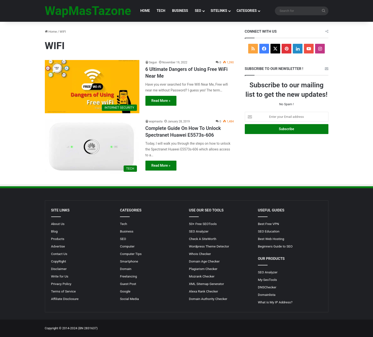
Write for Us (59, 276)
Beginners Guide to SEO (275, 246)
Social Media (129, 299)
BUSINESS (180, 11)
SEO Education (268, 231)
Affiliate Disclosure (65, 299)
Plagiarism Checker (203, 269)
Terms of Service (63, 291)
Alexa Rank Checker (203, 291)
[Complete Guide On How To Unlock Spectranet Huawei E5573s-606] (92, 146)
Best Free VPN (268, 224)
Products (57, 239)
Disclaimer (59, 269)
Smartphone (129, 261)
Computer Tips (131, 254)
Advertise (58, 246)
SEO (198, 11)
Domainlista (267, 295)
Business (126, 231)
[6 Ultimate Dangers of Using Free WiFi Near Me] (92, 86)
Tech (123, 224)
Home (51, 31)
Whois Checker (200, 254)
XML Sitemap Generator (206, 284)
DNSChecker (267, 287)
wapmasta (156, 121)
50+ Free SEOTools (203, 224)
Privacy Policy (61, 284)
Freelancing (128, 276)
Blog (54, 231)
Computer (127, 246)
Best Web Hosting (271, 239)
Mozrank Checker (201, 276)
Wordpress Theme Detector (209, 246)
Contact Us (59, 254)
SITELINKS (219, 11)
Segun (153, 62)
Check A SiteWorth (202, 239)
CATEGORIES (247, 11)
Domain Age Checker (204, 261)
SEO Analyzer (199, 231)
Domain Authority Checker (208, 299)
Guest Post (128, 284)
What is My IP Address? (275, 302)
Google (125, 291)
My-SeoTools (267, 280)
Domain (125, 269)
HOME (145, 11)
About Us (58, 224)
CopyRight (58, 261)
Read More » (160, 101)
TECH (161, 11)
